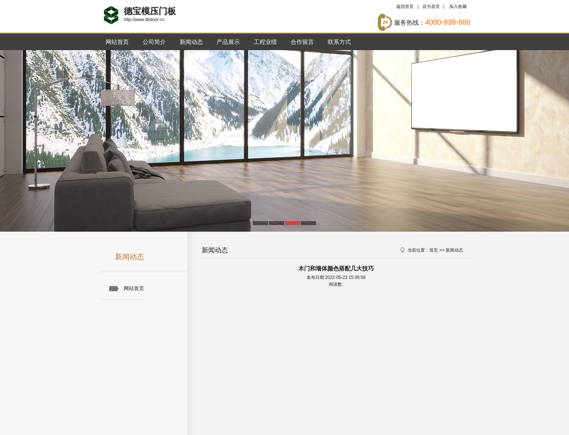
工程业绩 (265, 42)
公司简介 (154, 42)
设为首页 (431, 6)
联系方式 (339, 42)
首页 (433, 250)
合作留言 (302, 42)
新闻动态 (191, 42)
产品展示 (228, 42)
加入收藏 (458, 6)
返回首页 (405, 6)
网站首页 (117, 42)
